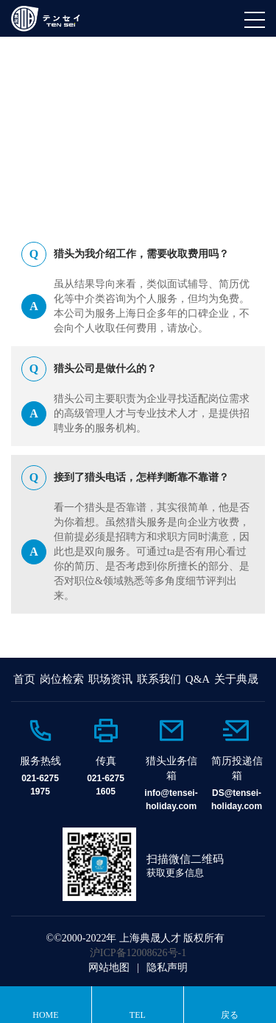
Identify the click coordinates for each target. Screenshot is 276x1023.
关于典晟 (236, 679)
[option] (40, 757)
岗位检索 (62, 679)
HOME (47, 159)
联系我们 (159, 679)
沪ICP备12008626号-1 (138, 952)
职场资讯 (110, 679)
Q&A (85, 159)
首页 (24, 679)
